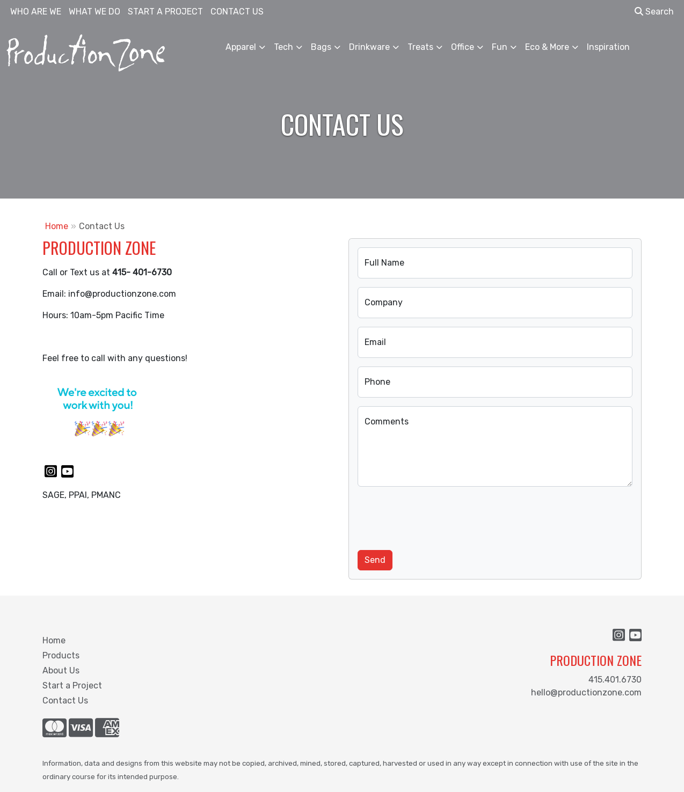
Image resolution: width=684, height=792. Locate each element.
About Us (60, 670)
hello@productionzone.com (586, 692)
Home (56, 226)
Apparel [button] (240, 47)
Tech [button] (283, 47)
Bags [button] (321, 47)
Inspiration (608, 47)
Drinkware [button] (369, 47)
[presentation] (439, 516)
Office (462, 47)
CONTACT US (237, 11)
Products (60, 655)
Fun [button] (499, 47)
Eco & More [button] (547, 47)
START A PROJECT (165, 11)
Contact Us (65, 700)
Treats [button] (420, 47)
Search (654, 11)
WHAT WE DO (94, 11)
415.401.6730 (615, 679)
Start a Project (72, 685)
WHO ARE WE (35, 11)
